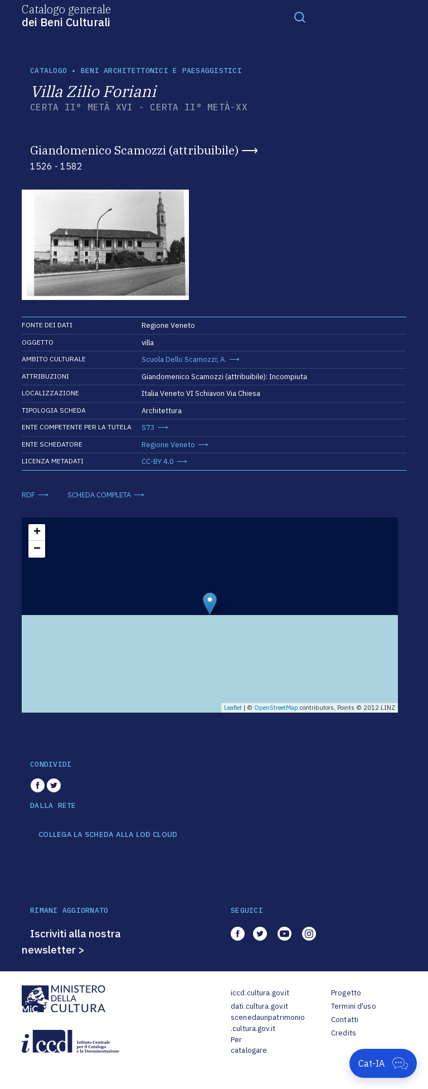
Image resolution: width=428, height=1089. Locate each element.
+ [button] (37, 532)
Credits (343, 1033)
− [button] (37, 549)
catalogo (48, 70)
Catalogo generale (66, 15)
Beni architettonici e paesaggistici (161, 70)
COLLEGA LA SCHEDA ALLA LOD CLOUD (107, 834)
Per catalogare (249, 1045)
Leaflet (233, 708)
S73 (148, 427)
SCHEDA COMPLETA (99, 495)
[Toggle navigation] (300, 16)
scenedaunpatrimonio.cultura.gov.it (268, 1023)
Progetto (346, 993)
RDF (28, 495)
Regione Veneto (168, 444)
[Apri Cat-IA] (383, 1063)
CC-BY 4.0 (158, 461)
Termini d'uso (353, 1006)
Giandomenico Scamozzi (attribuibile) (134, 150)
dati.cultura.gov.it (259, 1006)
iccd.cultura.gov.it (260, 993)
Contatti (344, 1019)
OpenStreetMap (276, 708)
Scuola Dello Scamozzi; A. (184, 359)
